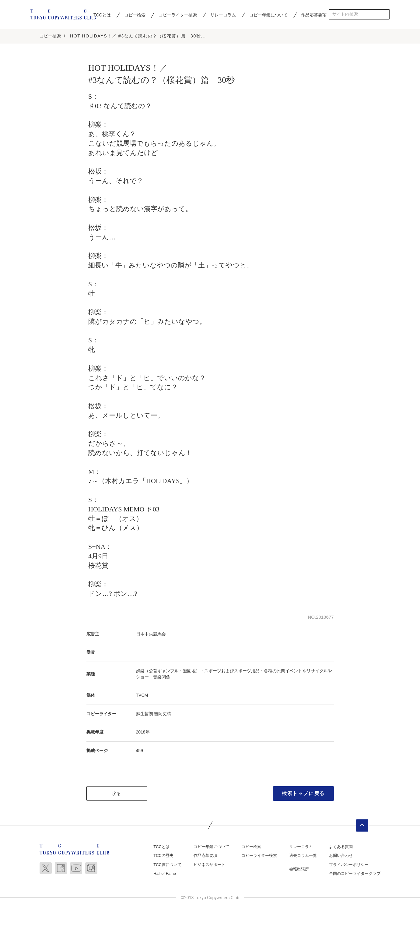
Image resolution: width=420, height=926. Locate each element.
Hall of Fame (164, 874)
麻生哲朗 (144, 714)
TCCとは (102, 14)
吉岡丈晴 (162, 714)
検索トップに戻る (303, 794)
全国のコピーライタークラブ (354, 874)
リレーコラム (223, 14)
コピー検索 (134, 14)
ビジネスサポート (209, 865)
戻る (116, 794)
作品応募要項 (314, 14)
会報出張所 (299, 869)
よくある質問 (341, 847)
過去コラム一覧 (303, 856)
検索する (385, 14)
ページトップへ (362, 826)
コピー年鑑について (268, 14)
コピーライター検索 (178, 14)
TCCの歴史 (163, 856)
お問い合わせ (341, 856)
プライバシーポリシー (349, 865)
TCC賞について (167, 865)
